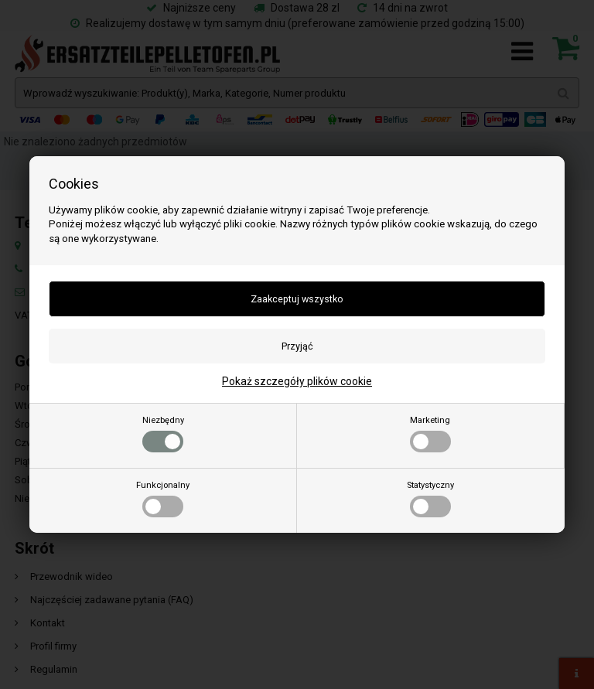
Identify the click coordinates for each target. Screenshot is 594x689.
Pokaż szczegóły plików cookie (297, 381)
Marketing (430, 433)
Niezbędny (163, 433)
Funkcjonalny (162, 498)
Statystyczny (430, 498)
